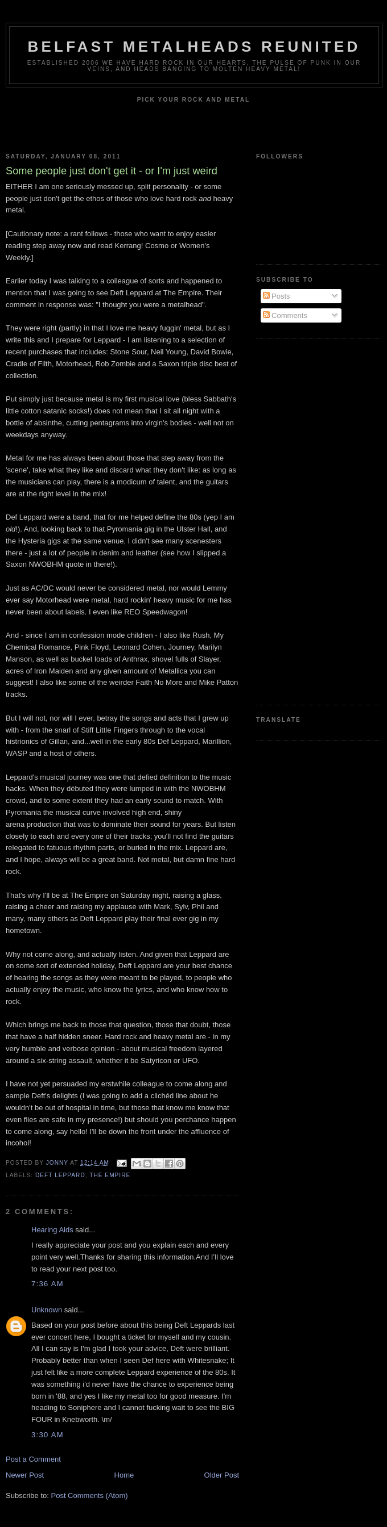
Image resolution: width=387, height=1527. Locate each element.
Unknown (46, 1310)
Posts (276, 296)
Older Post (221, 1475)
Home (124, 1475)
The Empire (109, 1175)
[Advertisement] (301, 520)
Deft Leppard (60, 1175)
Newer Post (25, 1475)
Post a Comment (33, 1459)
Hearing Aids (52, 1229)
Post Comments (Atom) (89, 1495)
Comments (285, 315)
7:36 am (47, 1283)
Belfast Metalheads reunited (194, 46)
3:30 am (47, 1434)
